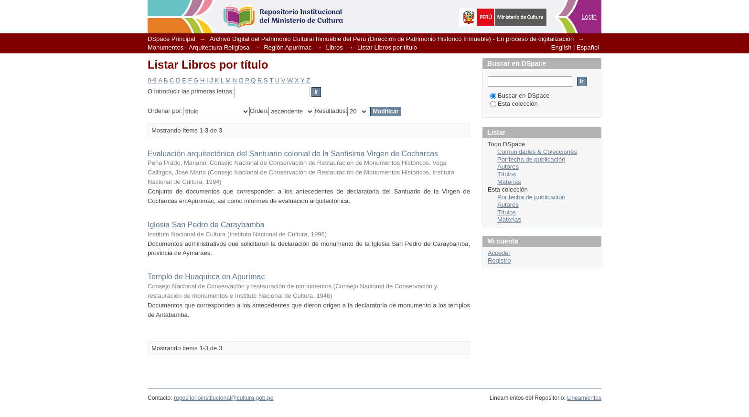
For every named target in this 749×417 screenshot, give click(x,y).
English (561, 47)
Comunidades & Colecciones (537, 151)
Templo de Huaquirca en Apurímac (206, 277)
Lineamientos (584, 398)
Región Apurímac (287, 47)
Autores (508, 166)
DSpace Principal (171, 38)
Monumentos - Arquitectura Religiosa (198, 47)
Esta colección (514, 103)
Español (588, 47)
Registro (499, 260)
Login (589, 16)
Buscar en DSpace (519, 95)
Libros (334, 47)
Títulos (506, 174)
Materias (509, 181)
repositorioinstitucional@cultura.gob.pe (223, 398)
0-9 (152, 80)
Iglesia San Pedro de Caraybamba (206, 225)
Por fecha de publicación (531, 159)
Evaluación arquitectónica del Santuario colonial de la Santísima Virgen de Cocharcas (293, 154)
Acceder (499, 252)
